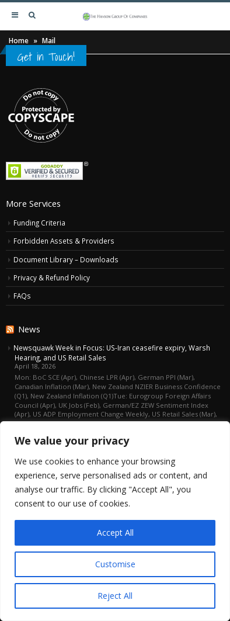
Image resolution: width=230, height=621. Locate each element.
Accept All (115, 532)
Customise (115, 564)
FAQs (22, 295)
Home (19, 41)
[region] (115, 521)
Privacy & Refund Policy (51, 277)
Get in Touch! (46, 56)
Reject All (115, 595)
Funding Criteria (39, 222)
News (29, 329)
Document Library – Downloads (66, 259)
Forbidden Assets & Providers (63, 240)
